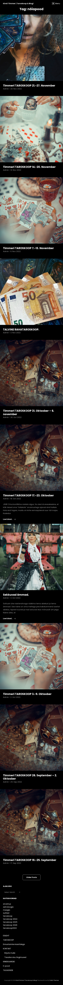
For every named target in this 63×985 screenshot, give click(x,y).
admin (6, 88)
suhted (6, 913)
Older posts (31, 877)
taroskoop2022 (10, 928)
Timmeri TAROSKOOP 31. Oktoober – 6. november (28, 412)
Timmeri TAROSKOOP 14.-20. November (29, 167)
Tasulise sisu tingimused (15, 957)
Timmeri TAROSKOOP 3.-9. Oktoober (27, 694)
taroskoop (7, 916)
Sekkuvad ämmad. (16, 595)
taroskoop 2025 (10, 922)
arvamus (7, 904)
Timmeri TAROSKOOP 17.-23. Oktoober (28, 495)
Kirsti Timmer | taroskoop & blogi (18, 3)
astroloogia (8, 907)
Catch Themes (54, 980)
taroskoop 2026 (10, 925)
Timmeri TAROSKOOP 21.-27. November (29, 85)
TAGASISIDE (8, 970)
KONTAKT (7, 948)
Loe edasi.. (9, 519)
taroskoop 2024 (10, 919)
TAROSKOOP (8, 940)
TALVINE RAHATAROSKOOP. (21, 329)
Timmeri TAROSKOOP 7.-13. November (28, 248)
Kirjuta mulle (9, 953)
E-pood (6, 966)
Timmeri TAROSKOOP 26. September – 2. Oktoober (30, 777)
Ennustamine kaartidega (14, 944)
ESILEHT (6, 935)
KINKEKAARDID (9, 961)
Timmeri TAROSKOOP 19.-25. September (29, 860)
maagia (6, 910)
